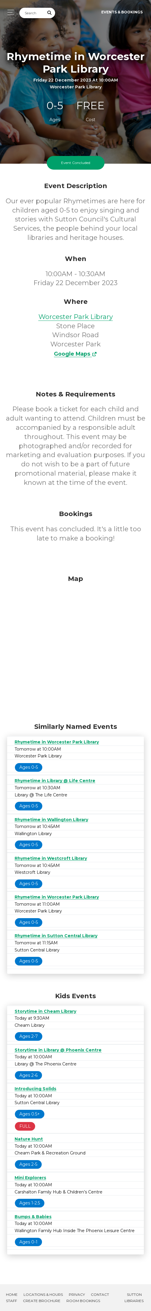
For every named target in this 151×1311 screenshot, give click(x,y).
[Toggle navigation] (9, 12)
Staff (11, 1301)
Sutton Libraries (134, 1297)
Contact (100, 1294)
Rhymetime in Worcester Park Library (57, 742)
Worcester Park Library (75, 317)
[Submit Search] (49, 13)
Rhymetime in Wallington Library (51, 819)
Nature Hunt (29, 1139)
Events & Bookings (122, 12)
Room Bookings (83, 1301)
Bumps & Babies (33, 1216)
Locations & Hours (43, 1294)
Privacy (77, 1294)
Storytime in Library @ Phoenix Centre (58, 1050)
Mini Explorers (30, 1177)
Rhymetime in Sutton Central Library (56, 935)
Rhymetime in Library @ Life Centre (55, 780)
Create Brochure (41, 1301)
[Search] (31, 13)
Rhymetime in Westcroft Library (51, 858)
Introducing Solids (35, 1088)
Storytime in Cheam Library (45, 1011)
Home (12, 1294)
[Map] (75, 647)
